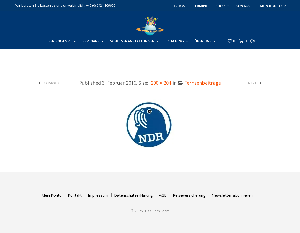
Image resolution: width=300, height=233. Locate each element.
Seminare (90, 41)
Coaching (174, 41)
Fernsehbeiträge (202, 83)
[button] (231, 41)
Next (252, 83)
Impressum (98, 195)
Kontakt (243, 6)
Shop (220, 6)
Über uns (203, 41)
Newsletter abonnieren (232, 195)
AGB (163, 195)
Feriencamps (60, 41)
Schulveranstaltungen (132, 41)
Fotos (179, 6)
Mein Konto (271, 6)
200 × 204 (161, 83)
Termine (200, 6)
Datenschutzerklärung (133, 195)
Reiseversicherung (189, 195)
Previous (51, 83)
